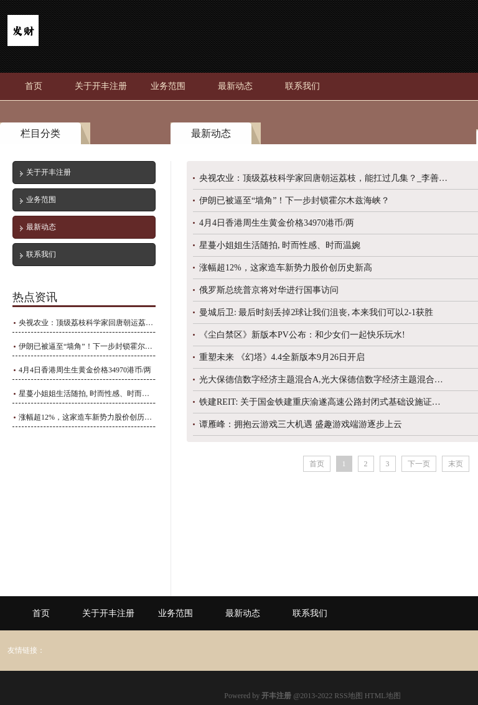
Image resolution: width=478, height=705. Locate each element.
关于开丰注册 (101, 86)
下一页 (419, 463)
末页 (455, 463)
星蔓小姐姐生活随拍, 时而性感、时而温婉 (87, 393)
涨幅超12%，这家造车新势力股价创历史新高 (87, 417)
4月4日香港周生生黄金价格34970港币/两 (85, 370)
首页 (33, 86)
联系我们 (302, 86)
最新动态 (235, 86)
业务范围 (168, 86)
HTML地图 (383, 695)
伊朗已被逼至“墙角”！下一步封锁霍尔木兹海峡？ (87, 346)
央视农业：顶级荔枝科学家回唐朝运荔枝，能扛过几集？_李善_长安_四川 (87, 322)
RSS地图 (348, 695)
